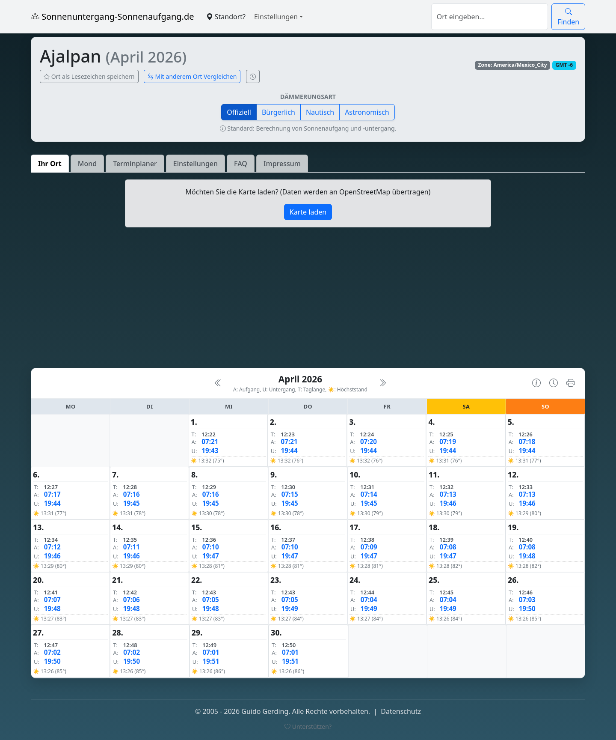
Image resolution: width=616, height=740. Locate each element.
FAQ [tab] (240, 163)
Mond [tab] (87, 163)
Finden (568, 17)
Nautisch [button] (320, 112)
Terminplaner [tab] (135, 163)
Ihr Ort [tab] (50, 163)
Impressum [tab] (282, 163)
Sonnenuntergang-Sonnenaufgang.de (112, 16)
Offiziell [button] (239, 112)
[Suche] (489, 16)
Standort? (226, 16)
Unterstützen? (308, 726)
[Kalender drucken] (570, 383)
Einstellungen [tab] (195, 163)
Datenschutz (401, 711)
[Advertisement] (308, 301)
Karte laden (308, 212)
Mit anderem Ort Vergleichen (192, 76)
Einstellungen (276, 16)
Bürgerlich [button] (278, 112)
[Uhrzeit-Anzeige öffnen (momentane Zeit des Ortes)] (253, 76)
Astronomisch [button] (367, 112)
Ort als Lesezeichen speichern (89, 76)
